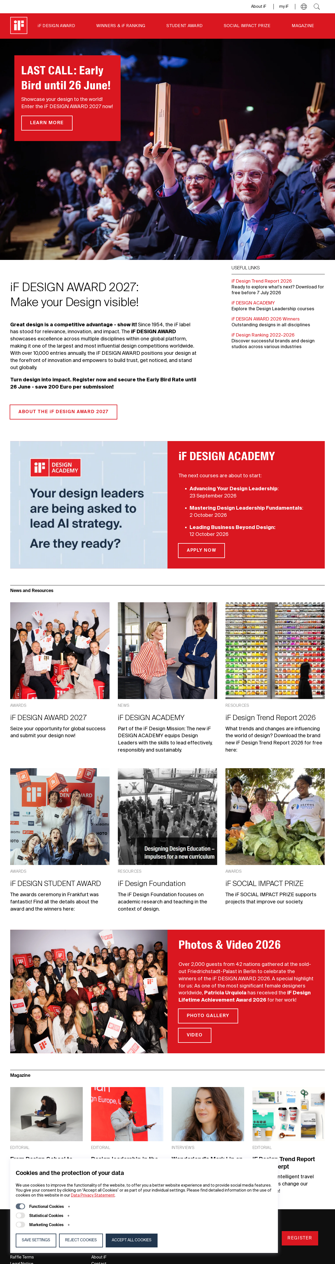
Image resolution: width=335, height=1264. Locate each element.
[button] (304, 6)
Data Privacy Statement (93, 1195)
